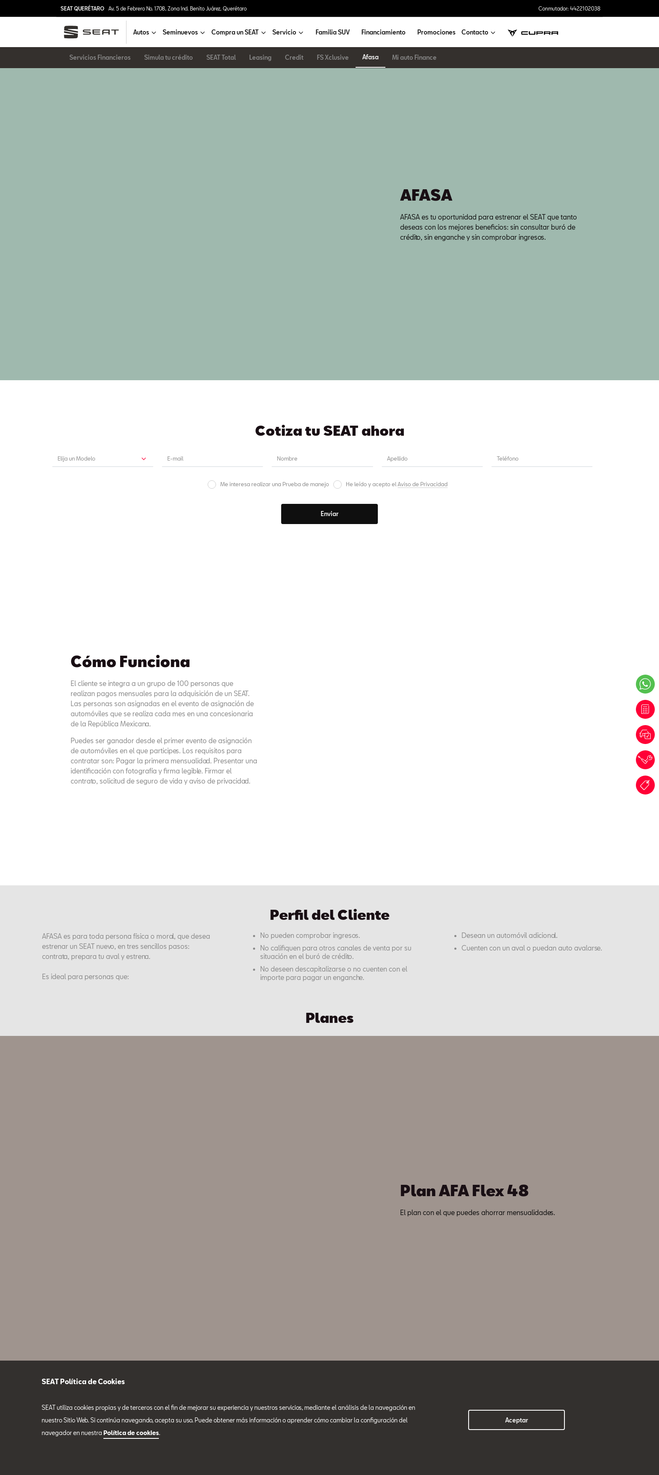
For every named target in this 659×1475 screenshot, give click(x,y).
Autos (50, 1312)
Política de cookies (131, 1432)
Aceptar (516, 1420)
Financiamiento (383, 32)
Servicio (178, 1164)
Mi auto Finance (414, 57)
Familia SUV (333, 32)
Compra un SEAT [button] (235, 32)
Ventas (61, 1172)
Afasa (370, 57)
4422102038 (174, 1335)
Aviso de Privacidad (423, 221)
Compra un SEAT (64, 1341)
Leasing (260, 57)
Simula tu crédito (168, 57)
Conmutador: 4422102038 (569, 8)
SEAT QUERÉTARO (82, 8)
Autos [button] (141, 32)
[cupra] (533, 32)
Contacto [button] (474, 32)
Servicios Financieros (100, 57)
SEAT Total (221, 57)
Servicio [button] (284, 32)
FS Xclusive (333, 57)
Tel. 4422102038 (68, 1153)
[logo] (95, 32)
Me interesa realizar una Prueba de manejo (274, 222)
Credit (294, 57)
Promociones (436, 32)
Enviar (330, 251)
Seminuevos (58, 1326)
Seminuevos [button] (180, 32)
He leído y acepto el (397, 222)
